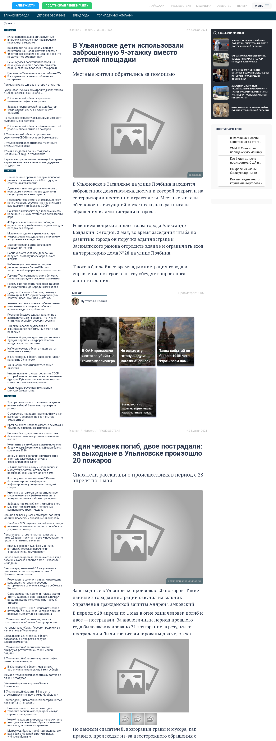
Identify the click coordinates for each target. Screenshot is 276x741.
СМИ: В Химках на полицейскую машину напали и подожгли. (246, 150)
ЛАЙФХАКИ (157, 5)
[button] (200, 676)
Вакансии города (17, 15)
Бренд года (82, 15)
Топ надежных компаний (117, 15)
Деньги (242, 5)
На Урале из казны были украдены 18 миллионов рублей (243, 171)
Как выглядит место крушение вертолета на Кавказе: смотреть (247, 181)
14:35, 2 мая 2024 (196, 430)
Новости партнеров (228, 129)
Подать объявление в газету (67, 5)
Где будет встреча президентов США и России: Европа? (244, 160)
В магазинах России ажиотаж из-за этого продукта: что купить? (245, 140)
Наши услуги (25, 5)
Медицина (203, 5)
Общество (224, 5)
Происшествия (180, 5)
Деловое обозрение (52, 15)
